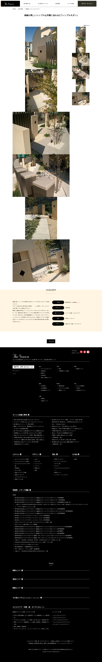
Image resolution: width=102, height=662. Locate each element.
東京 (40, 366)
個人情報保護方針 (52, 643)
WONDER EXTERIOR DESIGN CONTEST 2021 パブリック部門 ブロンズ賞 (33, 542)
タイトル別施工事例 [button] (21, 415)
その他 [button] (75, 454)
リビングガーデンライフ (59, 615)
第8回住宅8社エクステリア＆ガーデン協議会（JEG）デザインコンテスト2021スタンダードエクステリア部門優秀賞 (44, 537)
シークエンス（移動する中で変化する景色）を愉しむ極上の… (29, 439)
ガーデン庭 (17, 470)
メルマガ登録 (70, 3)
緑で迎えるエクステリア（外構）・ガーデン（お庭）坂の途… (67, 419)
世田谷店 (43, 371)
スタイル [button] (17, 454)
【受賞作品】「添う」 (57, 444)
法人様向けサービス (43, 3)
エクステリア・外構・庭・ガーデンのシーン (28, 607)
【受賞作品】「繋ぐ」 (57, 437)
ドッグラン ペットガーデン (61, 474)
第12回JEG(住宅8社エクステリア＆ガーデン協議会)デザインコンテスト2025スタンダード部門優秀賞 (40, 500)
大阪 (40, 396)
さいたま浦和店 (80, 385)
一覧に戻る (51, 341)
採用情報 (57, 3)
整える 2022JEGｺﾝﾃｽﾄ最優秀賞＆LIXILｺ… (63, 433)
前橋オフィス (79, 368)
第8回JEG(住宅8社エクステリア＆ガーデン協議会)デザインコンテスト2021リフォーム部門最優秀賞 (39, 533)
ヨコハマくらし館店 (64, 388)
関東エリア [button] (18, 570)
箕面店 (43, 398)
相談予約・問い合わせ (87, 3)
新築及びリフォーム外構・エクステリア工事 (24, 612)
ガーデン (56, 465)
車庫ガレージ (57, 472)
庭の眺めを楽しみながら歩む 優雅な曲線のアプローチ (65, 442)
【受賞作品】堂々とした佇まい (21, 444)
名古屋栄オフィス (45, 390)
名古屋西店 (44, 388)
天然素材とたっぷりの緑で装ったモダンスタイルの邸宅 (28, 433)
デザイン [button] (36, 454)
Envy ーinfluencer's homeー (59, 424)
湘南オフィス (62, 390)
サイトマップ (16, 370)
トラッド (37, 465)
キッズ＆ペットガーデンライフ (61, 624)
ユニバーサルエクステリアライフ (61, 622)
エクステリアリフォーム (21, 477)
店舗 (75, 459)
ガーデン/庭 (57, 463)
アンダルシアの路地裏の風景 (21, 428)
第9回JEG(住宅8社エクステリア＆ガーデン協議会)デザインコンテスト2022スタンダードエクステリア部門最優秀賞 (43, 526)
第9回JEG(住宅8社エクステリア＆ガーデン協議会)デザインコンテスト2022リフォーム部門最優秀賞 (39, 529)
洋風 (36, 470)
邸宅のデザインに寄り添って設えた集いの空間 (64, 439)
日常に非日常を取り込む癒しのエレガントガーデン (26, 419)
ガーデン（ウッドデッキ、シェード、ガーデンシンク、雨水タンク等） (31, 628)
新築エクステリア (19, 474)
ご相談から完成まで (55, 641)
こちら (78, 302)
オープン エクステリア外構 (22, 459)
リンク (14, 373)
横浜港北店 (61, 385)
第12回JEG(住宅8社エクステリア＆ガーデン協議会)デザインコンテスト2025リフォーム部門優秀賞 (39, 497)
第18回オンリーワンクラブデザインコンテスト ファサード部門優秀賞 (32, 520)
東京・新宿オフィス (46, 377)
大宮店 (78, 388)
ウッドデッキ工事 (56, 612)
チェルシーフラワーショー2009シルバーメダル (26, 544)
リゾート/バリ (38, 463)
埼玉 (75, 383)
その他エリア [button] (27, 598)
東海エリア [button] (18, 579)
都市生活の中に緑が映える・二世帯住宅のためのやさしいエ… (67, 422)
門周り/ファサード (59, 459)
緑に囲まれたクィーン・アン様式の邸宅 (24, 424)
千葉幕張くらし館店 (64, 371)
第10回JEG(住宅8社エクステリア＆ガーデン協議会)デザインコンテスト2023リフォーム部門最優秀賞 (40, 509)
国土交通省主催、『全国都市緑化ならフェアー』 (27, 546)
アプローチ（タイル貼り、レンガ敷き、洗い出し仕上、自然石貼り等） (31, 619)
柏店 (60, 368)
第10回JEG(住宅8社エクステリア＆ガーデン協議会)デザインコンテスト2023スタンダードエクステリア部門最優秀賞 (44, 511)
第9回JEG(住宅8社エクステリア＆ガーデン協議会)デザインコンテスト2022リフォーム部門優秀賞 (39, 531)
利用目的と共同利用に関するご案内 (37, 643)
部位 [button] (55, 454)
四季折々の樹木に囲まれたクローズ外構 (62, 435)
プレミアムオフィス (46, 368)
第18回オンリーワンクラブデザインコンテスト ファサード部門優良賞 (32, 515)
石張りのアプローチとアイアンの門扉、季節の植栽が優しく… (29, 435)
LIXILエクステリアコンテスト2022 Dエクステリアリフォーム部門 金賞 (33, 522)
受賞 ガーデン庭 (19, 479)
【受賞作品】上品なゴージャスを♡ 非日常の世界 (27, 442)
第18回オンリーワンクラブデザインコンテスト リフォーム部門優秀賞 (32, 517)
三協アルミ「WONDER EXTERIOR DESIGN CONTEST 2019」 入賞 (31, 551)
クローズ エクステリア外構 (22, 461)
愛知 (40, 383)
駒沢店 (43, 373)
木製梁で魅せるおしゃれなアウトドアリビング (64, 430)
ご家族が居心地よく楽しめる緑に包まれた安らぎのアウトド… (29, 437)
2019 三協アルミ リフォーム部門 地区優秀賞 (27, 549)
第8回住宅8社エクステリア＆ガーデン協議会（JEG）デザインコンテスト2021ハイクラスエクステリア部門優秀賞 (43, 535)
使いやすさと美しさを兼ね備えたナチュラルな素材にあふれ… (29, 430)
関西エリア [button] (18, 588)
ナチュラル (37, 461)
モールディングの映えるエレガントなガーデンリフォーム (28, 422)
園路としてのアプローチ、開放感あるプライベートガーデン (29, 426)
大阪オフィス (44, 400)
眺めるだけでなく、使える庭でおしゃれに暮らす (64, 426)
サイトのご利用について (68, 641)
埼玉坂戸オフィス (80, 390)
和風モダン (37, 468)
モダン (36, 459)
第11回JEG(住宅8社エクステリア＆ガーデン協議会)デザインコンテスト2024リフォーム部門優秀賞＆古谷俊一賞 (42, 502)
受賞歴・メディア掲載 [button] (22, 490)
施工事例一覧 (27, 3)
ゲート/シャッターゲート (60, 461)
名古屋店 (43, 385)
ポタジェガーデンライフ (59, 617)
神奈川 (58, 383)
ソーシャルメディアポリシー (65, 643)
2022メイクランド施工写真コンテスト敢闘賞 (26, 524)
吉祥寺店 (43, 375)
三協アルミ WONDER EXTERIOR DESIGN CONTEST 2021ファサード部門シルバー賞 (37, 540)
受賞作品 (17, 468)
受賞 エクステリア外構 (20, 472)
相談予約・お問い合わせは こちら (23, 367)
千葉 (58, 366)
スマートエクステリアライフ (60, 619)
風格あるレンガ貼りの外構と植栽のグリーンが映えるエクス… (67, 428)
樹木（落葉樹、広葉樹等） (20, 626)
